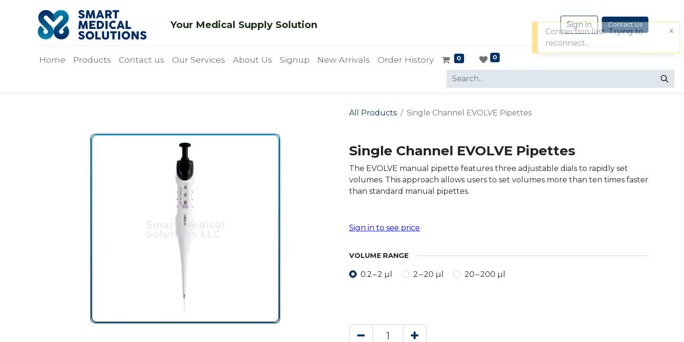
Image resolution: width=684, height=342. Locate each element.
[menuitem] (52, 60)
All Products (373, 112)
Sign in (579, 24)
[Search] (664, 79)
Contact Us (625, 24)
